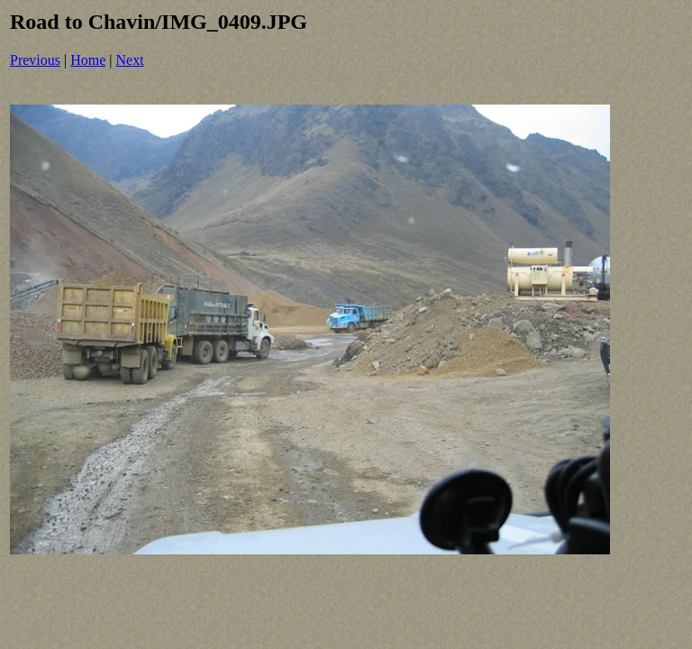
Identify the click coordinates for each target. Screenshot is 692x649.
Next (130, 60)
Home (87, 60)
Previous (35, 60)
